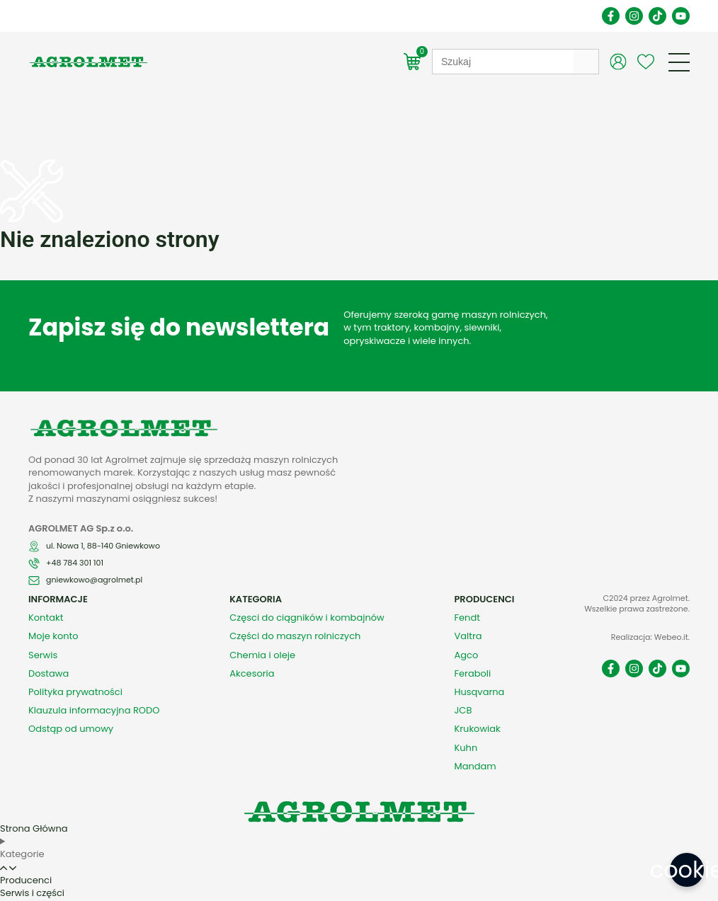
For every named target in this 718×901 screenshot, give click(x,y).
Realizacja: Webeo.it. (650, 613)
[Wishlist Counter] (645, 61)
